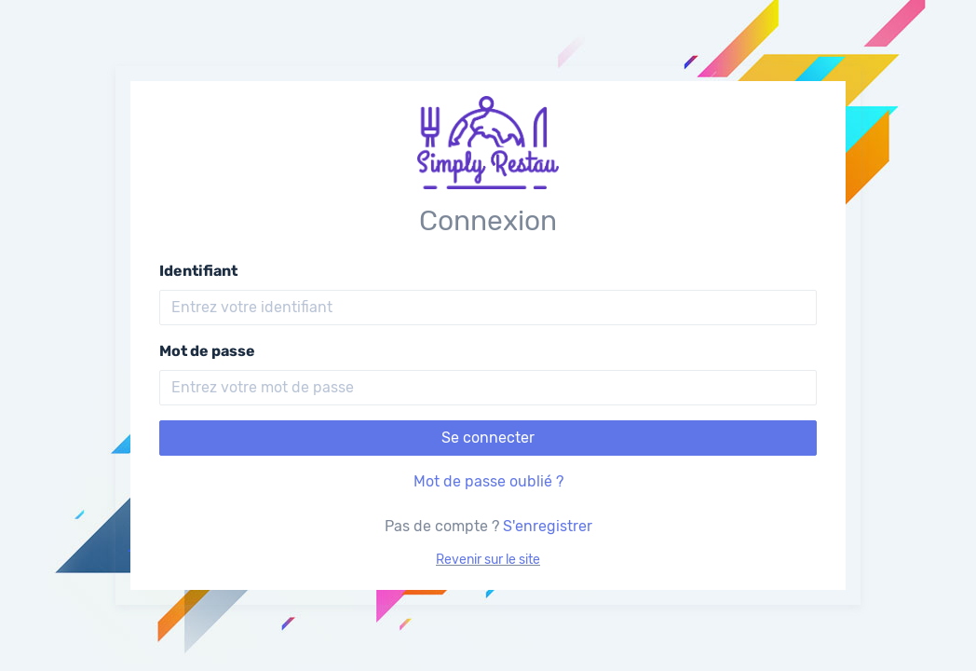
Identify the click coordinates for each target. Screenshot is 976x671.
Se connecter (488, 437)
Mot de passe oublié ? (488, 481)
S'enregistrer (547, 526)
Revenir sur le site (488, 560)
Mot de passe (207, 351)
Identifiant (198, 271)
